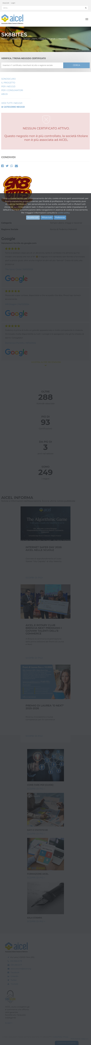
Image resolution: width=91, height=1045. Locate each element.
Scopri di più (36, 789)
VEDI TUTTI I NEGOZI (11, 103)
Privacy (65, 1037)
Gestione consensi (66, 1043)
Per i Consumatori (12, 90)
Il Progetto (8, 83)
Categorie (15, 39)
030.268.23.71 (16, 965)
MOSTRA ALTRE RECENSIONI (45, 363)
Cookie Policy (57, 1037)
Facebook (15, 972)
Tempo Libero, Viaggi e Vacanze (39, 39)
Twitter (14, 980)
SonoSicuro (8, 79)
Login (13, 3)
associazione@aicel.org (21, 969)
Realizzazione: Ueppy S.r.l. (79, 1039)
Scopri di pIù (34, 577)
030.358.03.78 (16, 961)
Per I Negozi (8, 86)
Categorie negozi (14, 107)
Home (4, 39)
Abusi (4, 94)
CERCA (76, 65)
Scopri (8, 1023)
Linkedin (14, 976)
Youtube (14, 984)
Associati (6, 3)
